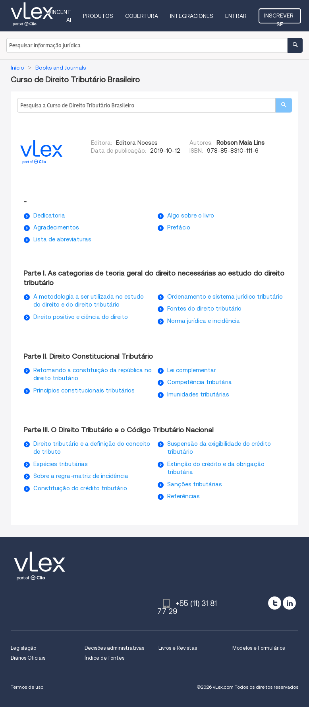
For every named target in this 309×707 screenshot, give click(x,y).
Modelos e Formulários (258, 648)
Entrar (236, 16)
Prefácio (178, 227)
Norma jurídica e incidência (203, 321)
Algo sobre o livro (190, 215)
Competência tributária (199, 382)
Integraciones (191, 16)
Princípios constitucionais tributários (84, 390)
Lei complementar (191, 370)
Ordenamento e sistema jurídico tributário (225, 296)
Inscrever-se (279, 17)
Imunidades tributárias (198, 394)
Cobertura (141, 16)
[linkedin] (289, 603)
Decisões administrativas (114, 648)
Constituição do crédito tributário (80, 488)
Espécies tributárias (60, 464)
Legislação (23, 648)
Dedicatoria (49, 215)
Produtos (98, 16)
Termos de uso (27, 687)
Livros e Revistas (177, 648)
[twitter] (274, 603)
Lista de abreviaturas (62, 239)
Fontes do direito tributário (204, 308)
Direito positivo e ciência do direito (80, 317)
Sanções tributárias (194, 484)
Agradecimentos (56, 227)
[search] (283, 105)
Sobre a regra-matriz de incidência (80, 476)
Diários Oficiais (28, 658)
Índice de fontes (104, 658)
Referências (183, 496)
